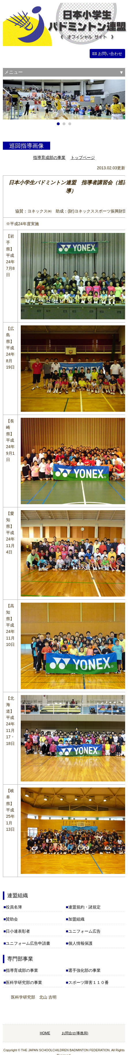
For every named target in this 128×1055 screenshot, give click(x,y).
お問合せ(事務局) (75, 1033)
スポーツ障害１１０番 (88, 982)
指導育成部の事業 (49, 157)
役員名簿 (14, 907)
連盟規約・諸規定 (84, 907)
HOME (45, 1033)
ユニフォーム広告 (84, 931)
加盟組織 (76, 919)
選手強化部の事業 (84, 970)
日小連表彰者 (18, 931)
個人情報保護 (80, 943)
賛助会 (12, 919)
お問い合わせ (110, 53)
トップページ (83, 157)
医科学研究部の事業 (24, 982)
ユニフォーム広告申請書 (28, 943)
